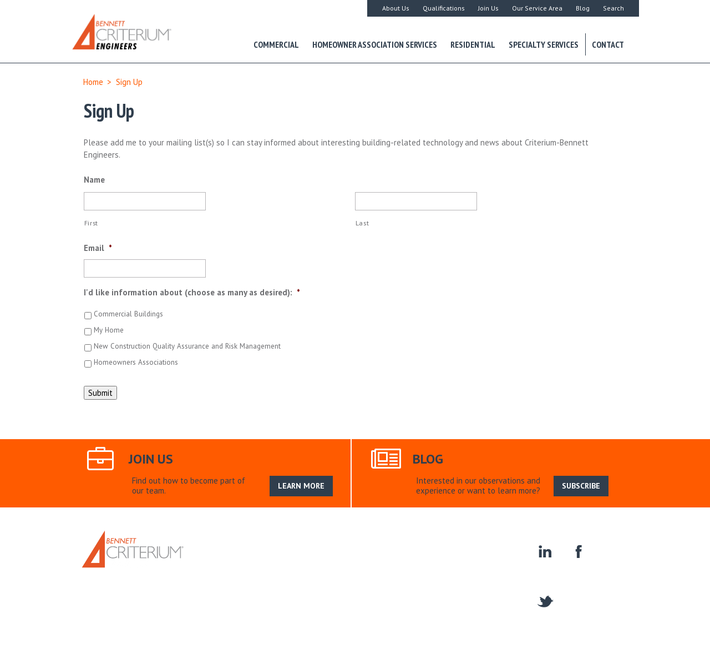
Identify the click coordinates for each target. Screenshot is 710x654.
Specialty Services (544, 44)
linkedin (544, 550)
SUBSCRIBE (581, 486)
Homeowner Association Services (374, 44)
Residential (472, 44)
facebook (577, 550)
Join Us (488, 8)
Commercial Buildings (128, 314)
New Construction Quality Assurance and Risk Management (187, 346)
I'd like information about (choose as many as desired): (192, 292)
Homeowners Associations (136, 362)
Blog (583, 8)
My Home (109, 330)
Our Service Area (537, 8)
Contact (608, 44)
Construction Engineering (382, 559)
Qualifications (444, 8)
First (91, 223)
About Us (395, 8)
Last (362, 223)
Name (94, 179)
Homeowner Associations (479, 559)
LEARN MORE (301, 486)
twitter (544, 600)
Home (93, 82)
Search (613, 8)
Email (98, 248)
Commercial (276, 44)
